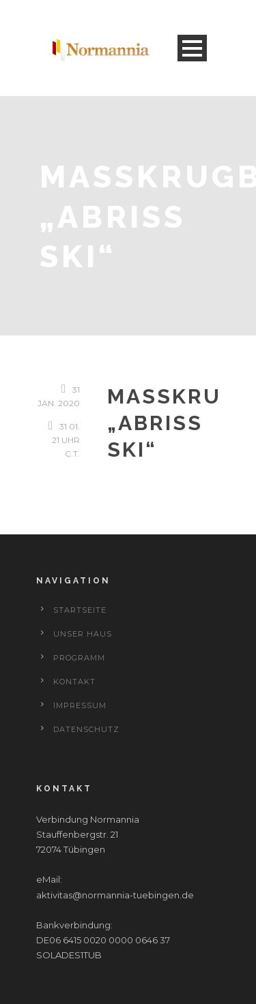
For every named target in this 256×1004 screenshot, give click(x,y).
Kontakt (74, 681)
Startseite (79, 610)
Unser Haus (82, 634)
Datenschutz (86, 729)
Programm (79, 658)
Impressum (79, 705)
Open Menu (192, 48)
